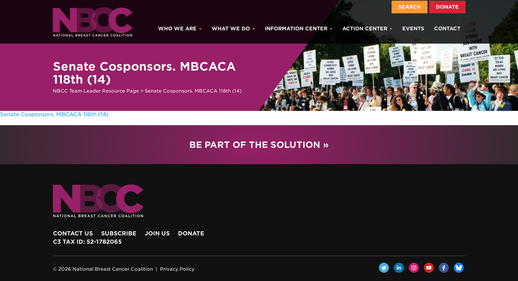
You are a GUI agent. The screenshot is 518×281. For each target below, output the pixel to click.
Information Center (298, 29)
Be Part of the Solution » (259, 145)
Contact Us (73, 233)
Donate (447, 7)
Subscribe (118, 233)
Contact (447, 29)
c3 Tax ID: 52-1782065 (87, 241)
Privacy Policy (177, 269)
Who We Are (180, 29)
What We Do (233, 29)
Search (409, 7)
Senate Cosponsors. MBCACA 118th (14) (54, 114)
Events (413, 29)
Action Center (367, 29)
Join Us (157, 233)
